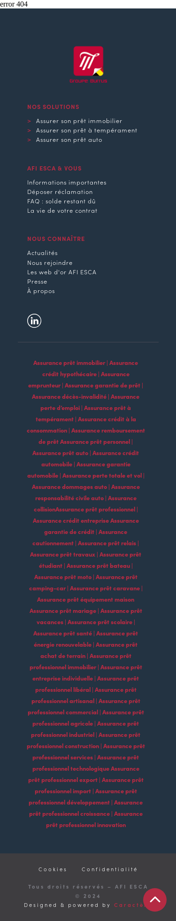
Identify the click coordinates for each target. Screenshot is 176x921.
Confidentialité (110, 869)
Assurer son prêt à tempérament (87, 129)
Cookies (53, 869)
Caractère (133, 904)
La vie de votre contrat (62, 210)
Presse (37, 281)
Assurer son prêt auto (69, 139)
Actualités (42, 252)
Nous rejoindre (50, 262)
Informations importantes (67, 182)
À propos (41, 290)
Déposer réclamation (60, 191)
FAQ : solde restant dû (61, 200)
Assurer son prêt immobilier (79, 120)
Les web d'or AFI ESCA (62, 271)
